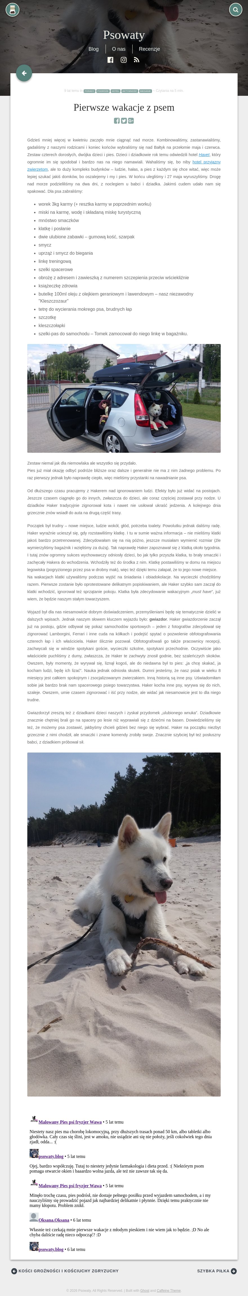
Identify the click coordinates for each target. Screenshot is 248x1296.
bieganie (145, 91)
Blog (93, 49)
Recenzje (149, 49)
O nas (119, 49)
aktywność (129, 91)
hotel (115, 91)
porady (89, 91)
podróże (103, 91)
